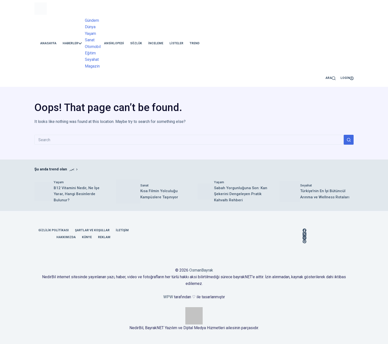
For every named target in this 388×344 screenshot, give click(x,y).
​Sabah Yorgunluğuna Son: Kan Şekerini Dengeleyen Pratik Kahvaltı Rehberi (240, 194)
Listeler (176, 43)
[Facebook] (304, 230)
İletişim (122, 230)
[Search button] (349, 140)
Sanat (90, 40)
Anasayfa (48, 43)
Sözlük (136, 43)
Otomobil (93, 46)
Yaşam (90, 33)
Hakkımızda (66, 237)
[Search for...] (189, 140)
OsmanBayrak (201, 270)
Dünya (90, 26)
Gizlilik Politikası (53, 230)
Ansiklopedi (114, 43)
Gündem (92, 20)
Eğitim (90, 53)
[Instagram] (304, 238)
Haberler (72, 43)
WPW (168, 297)
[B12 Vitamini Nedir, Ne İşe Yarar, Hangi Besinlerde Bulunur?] (44, 191)
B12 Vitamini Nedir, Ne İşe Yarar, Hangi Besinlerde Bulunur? (76, 194)
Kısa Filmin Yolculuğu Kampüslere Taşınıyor (159, 194)
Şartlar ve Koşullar (92, 230)
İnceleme (155, 43)
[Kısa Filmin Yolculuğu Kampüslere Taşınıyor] (128, 191)
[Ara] (330, 78)
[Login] (347, 78)
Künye (87, 237)
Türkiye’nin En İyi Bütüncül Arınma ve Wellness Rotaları (324, 194)
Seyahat (92, 59)
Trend (194, 43)
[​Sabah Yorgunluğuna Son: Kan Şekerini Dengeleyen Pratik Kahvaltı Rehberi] (206, 191)
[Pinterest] (304, 241)
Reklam (104, 237)
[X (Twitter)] (304, 234)
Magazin (92, 66)
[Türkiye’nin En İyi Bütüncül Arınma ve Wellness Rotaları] (289, 191)
